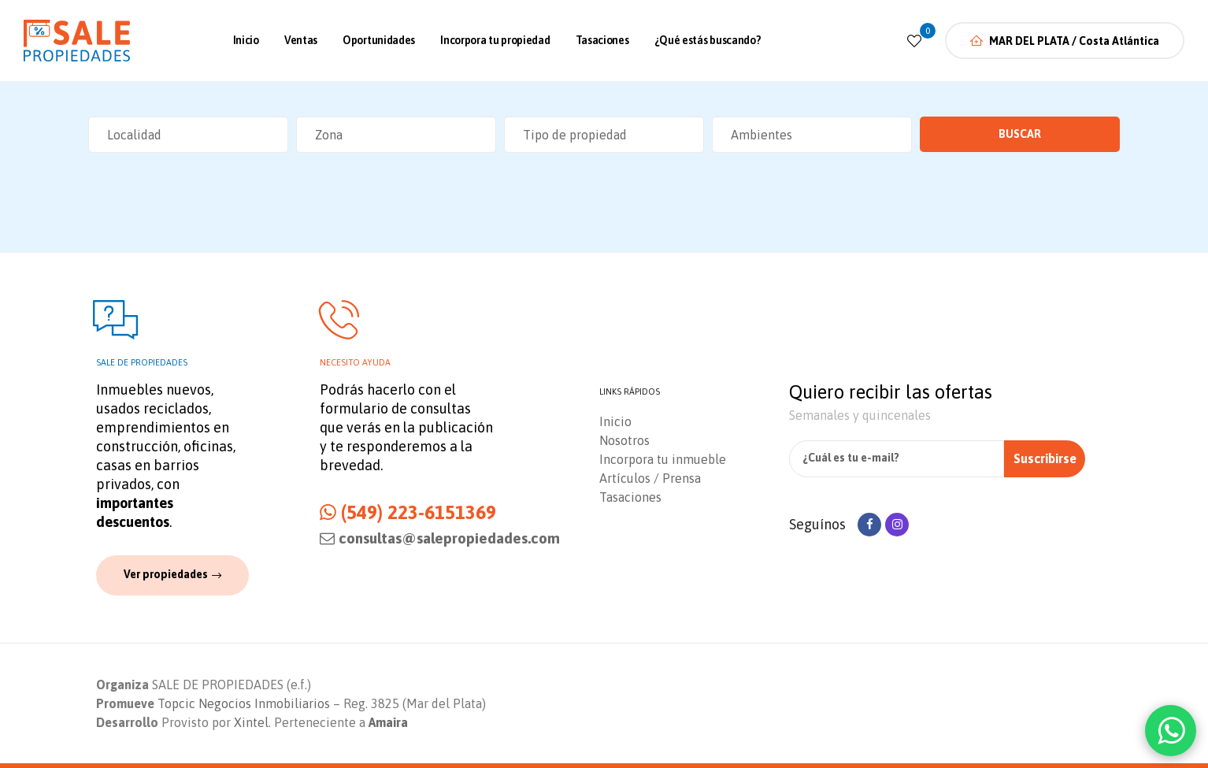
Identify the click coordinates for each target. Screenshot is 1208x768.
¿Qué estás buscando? (707, 40)
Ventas (300, 40)
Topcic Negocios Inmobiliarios (243, 703)
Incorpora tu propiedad (495, 40)
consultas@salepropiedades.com (440, 538)
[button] (172, 575)
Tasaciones (602, 40)
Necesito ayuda (355, 362)
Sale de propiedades (141, 362)
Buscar (1020, 134)
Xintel (251, 722)
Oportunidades (379, 40)
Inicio (246, 40)
